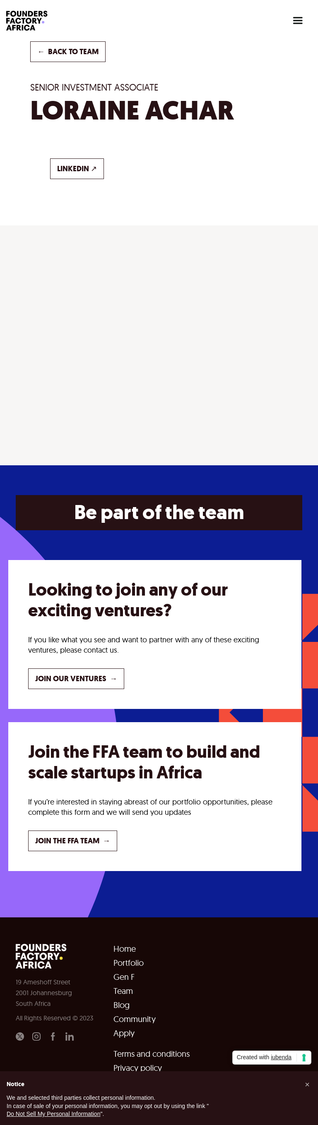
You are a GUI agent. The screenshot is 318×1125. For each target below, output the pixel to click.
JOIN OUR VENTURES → (76, 679)
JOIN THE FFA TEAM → (72, 841)
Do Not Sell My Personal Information (53, 1114)
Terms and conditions (151, 1054)
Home (124, 949)
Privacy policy (137, 1068)
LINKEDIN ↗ (77, 169)
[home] (29, 21)
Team (123, 991)
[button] (298, 21)
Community (134, 1019)
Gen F (124, 977)
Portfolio (128, 963)
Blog (121, 1005)
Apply (124, 1033)
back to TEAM (68, 51)
